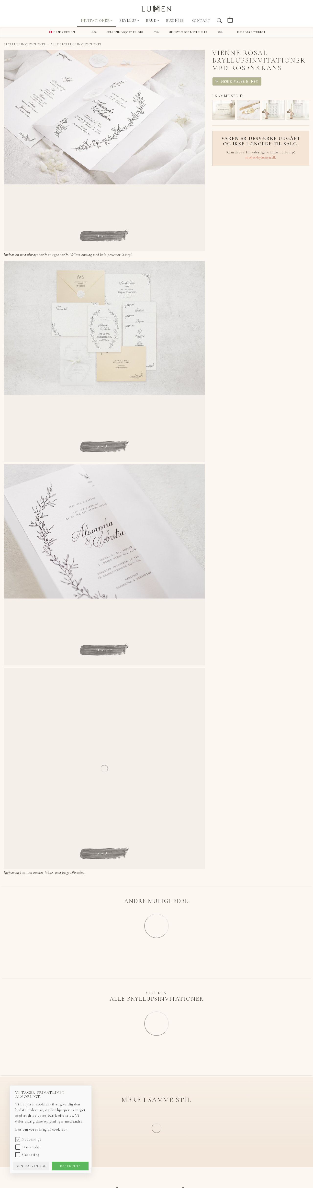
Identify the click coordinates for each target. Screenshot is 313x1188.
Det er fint (70, 1166)
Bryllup (129, 21)
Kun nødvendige (31, 1166)
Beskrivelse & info (239, 81)
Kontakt (201, 21)
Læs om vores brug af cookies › (41, 1129)
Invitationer (96, 21)
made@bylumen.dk (260, 157)
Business (175, 21)
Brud (152, 21)
